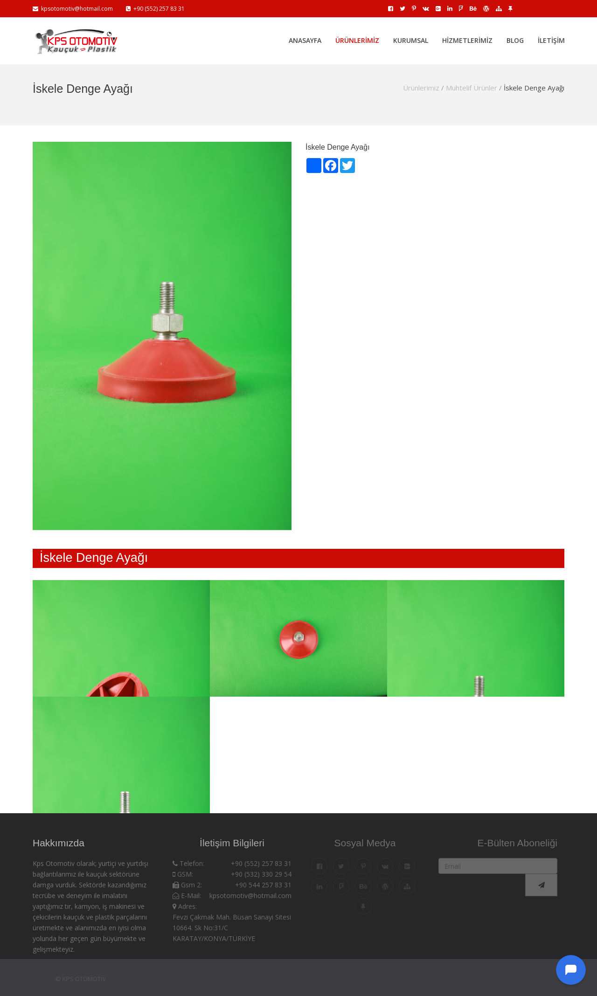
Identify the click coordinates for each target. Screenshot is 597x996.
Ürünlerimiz (357, 40)
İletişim (551, 40)
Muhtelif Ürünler (471, 87)
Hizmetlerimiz (467, 40)
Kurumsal (410, 40)
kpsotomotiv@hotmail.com (73, 9)
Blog (515, 40)
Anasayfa (305, 40)
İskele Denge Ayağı (534, 87)
